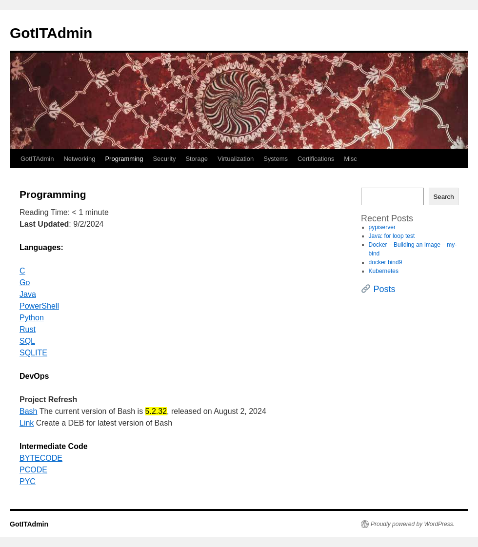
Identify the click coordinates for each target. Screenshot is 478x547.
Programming (124, 158)
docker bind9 (385, 262)
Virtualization (236, 158)
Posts (385, 289)
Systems (275, 158)
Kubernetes (383, 271)
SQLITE (33, 353)
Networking (79, 158)
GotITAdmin (51, 33)
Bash (28, 411)
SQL (27, 341)
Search (443, 196)
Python (32, 317)
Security (164, 158)
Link (27, 423)
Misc (350, 158)
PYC (28, 481)
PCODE (33, 470)
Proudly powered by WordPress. (413, 524)
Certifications (316, 158)
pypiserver (382, 227)
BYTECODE (41, 458)
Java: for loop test (392, 236)
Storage (196, 158)
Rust (28, 329)
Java (28, 294)
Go (25, 282)
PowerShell (39, 306)
